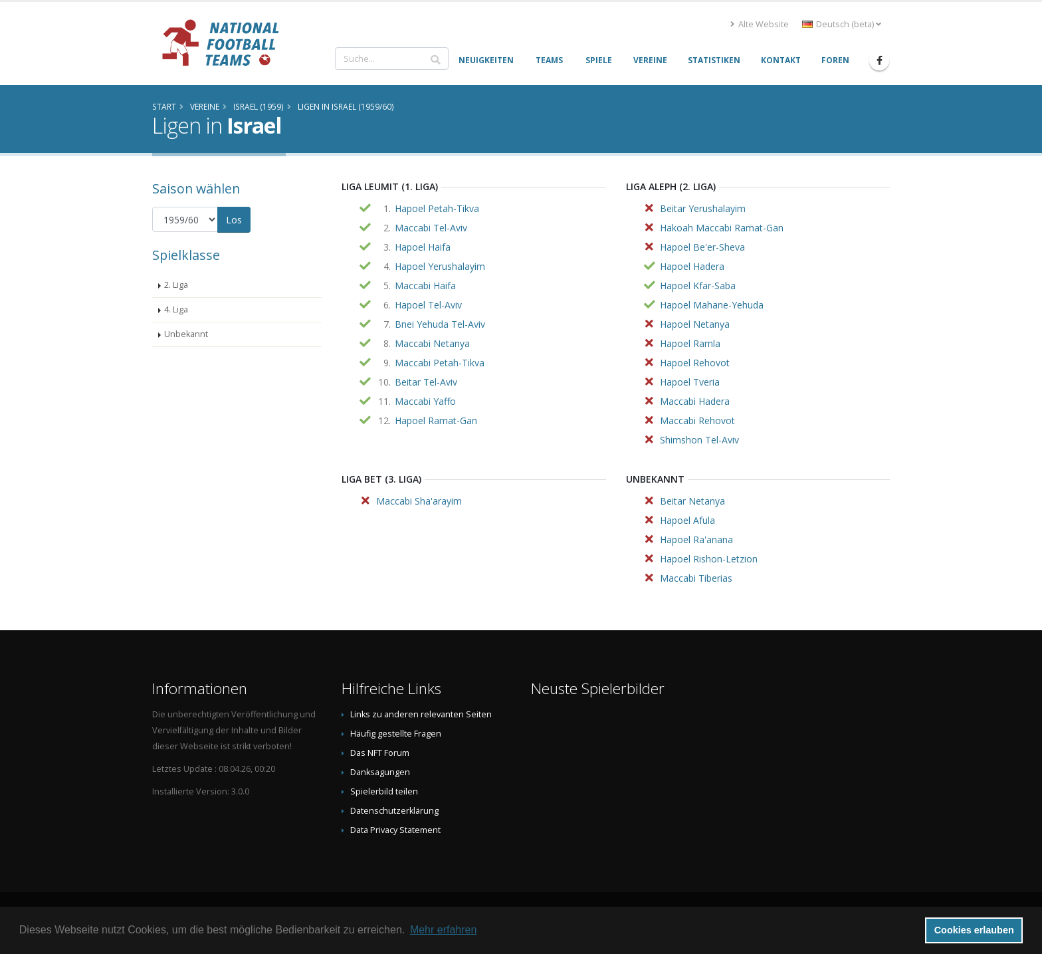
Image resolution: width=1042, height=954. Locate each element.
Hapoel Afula (687, 520)
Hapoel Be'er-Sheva (702, 247)
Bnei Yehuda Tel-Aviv (440, 324)
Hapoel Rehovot (695, 362)
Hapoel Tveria (690, 382)
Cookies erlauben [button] (974, 930)
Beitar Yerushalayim (703, 208)
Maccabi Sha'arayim (419, 501)
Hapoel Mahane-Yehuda (712, 304)
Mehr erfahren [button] (443, 929)
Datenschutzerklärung (394, 810)
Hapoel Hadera (692, 266)
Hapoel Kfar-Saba (698, 285)
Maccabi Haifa (425, 285)
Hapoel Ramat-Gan (436, 420)
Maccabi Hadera (695, 401)
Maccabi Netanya (432, 343)
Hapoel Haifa (423, 247)
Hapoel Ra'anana (696, 539)
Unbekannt (186, 334)
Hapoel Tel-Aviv (428, 304)
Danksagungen (380, 772)
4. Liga (176, 309)
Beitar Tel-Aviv (426, 382)
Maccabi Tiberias (696, 578)
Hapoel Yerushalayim (440, 266)
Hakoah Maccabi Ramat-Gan (721, 227)
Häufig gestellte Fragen (395, 733)
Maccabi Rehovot (697, 420)
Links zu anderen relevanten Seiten (421, 714)
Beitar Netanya (692, 501)
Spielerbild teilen (384, 791)
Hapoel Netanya (695, 324)
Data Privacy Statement (395, 830)
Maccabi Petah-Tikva (439, 362)
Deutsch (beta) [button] (841, 24)
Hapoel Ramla (690, 343)
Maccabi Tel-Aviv (431, 227)
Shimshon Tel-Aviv (699, 439)
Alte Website (759, 24)
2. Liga (176, 285)
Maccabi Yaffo (425, 401)
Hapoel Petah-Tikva (437, 208)
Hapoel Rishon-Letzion (709, 558)
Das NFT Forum (379, 753)
